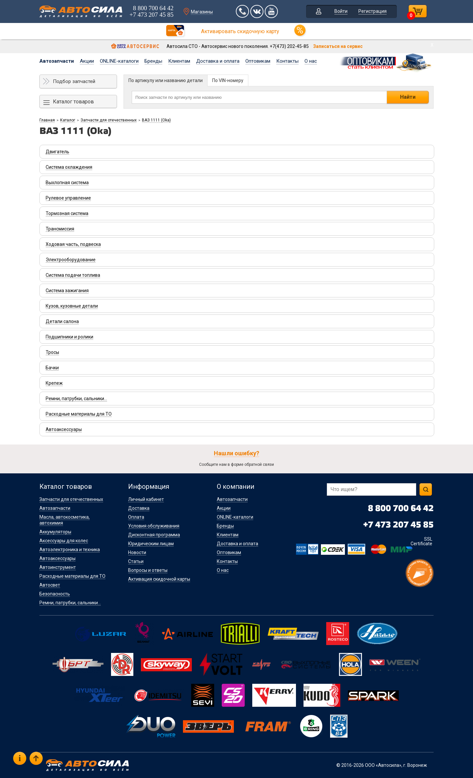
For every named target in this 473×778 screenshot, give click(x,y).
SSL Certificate (421, 541)
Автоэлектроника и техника (69, 549)
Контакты (287, 61)
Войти (341, 11)
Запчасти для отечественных (108, 120)
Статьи (136, 561)
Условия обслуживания (153, 526)
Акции (87, 61)
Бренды (153, 61)
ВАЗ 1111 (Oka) (156, 120)
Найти (408, 97)
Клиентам (179, 61)
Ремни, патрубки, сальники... (70, 602)
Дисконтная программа (154, 534)
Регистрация (372, 11)
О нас (310, 61)
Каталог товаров (73, 101)
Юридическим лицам (151, 543)
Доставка (138, 508)
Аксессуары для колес (63, 540)
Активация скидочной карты (159, 579)
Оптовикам (257, 61)
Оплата (136, 517)
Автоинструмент (57, 567)
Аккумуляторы (55, 531)
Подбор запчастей (74, 81)
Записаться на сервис (338, 46)
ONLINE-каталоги (119, 61)
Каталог (67, 120)
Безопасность (54, 593)
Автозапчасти (56, 61)
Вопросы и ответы (148, 570)
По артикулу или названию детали (165, 80)
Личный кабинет (146, 499)
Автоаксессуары (57, 558)
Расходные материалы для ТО (72, 576)
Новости (137, 552)
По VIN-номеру (227, 80)
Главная (47, 120)
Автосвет (49, 585)
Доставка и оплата (217, 61)
